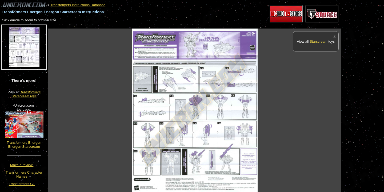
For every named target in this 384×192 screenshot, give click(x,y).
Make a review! (21, 165)
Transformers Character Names (24, 174)
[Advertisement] (145, 26)
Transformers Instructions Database (77, 5)
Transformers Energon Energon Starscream (24, 145)
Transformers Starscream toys (26, 94)
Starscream (318, 41)
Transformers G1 (22, 184)
